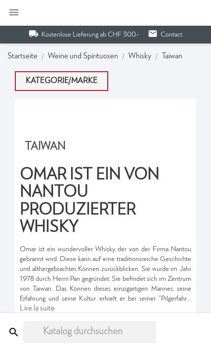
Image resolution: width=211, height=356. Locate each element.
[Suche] (89, 332)
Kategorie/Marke (61, 81)
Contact (171, 34)
